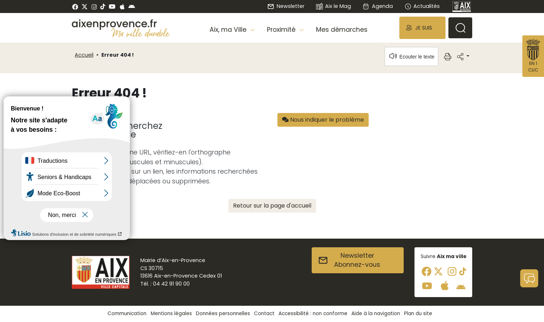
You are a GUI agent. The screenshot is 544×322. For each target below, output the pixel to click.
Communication (127, 313)
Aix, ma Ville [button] (229, 29)
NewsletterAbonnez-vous (349, 260)
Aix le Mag (333, 6)
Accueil (84, 54)
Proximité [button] (282, 29)
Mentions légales (171, 313)
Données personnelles (223, 313)
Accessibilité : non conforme (312, 313)
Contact (264, 313)
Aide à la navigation (375, 313)
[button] (422, 28)
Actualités (422, 6)
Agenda (377, 6)
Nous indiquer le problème (323, 120)
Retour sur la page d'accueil (272, 205)
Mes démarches (342, 29)
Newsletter (285, 6)
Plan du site (418, 313)
